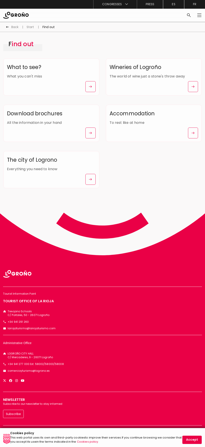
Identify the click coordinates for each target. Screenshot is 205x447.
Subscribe (13, 414)
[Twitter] (4, 380)
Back (15, 27)
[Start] (16, 14)
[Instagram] (16, 380)
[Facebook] (10, 380)
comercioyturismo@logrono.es (29, 371)
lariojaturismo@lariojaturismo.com (32, 328)
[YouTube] (22, 380)
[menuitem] (115, 4)
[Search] (188, 15)
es (173, 4)
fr (194, 4)
